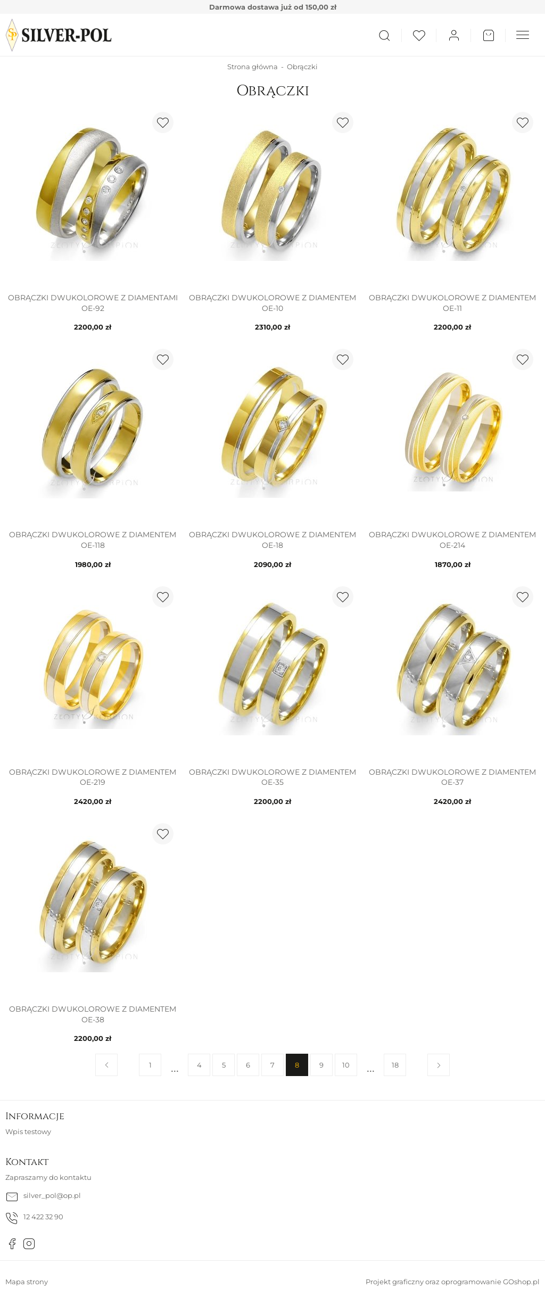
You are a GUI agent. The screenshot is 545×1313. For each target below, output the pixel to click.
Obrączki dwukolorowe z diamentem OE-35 (272, 777)
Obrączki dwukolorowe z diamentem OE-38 (92, 1014)
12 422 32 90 (43, 1216)
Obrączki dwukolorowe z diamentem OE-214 (452, 540)
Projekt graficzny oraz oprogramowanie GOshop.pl (453, 1281)
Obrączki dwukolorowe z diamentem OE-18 (272, 540)
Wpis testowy (28, 1131)
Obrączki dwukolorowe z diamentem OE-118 (92, 540)
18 (395, 1065)
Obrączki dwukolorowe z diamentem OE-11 (452, 303)
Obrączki (302, 66)
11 (370, 1065)
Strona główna (252, 66)
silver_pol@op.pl (52, 1195)
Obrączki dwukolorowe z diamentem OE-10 (272, 303)
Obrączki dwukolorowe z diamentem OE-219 (92, 777)
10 (346, 1065)
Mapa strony (26, 1281)
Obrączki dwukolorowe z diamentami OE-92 (93, 303)
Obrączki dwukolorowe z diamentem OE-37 (452, 777)
